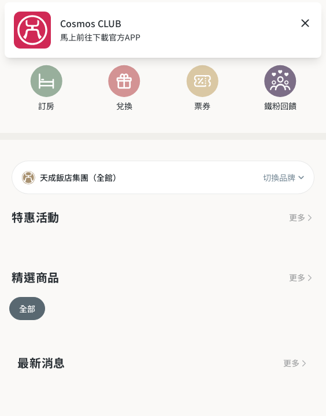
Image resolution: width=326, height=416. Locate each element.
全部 (27, 308)
